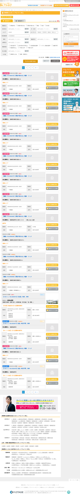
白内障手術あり (16, 465)
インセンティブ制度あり (29, 457)
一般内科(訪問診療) (22, 419)
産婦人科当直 (35, 439)
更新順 (54, 57)
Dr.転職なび (33, 5)
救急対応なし (14, 47)
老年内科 (53, 421)
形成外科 (14, 427)
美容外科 (20, 427)
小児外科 (31, 427)
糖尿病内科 (14, 421)
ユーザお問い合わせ (59, 487)
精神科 (27, 429)
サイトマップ (60, 1)
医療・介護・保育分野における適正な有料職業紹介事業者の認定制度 (68, 492)
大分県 (22, 446)
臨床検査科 (26, 435)
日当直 (47, 25)
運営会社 (18, 487)
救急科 (20, 433)
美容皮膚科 (41, 429)
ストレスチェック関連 (17, 435)
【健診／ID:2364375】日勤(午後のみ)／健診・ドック (17, 136)
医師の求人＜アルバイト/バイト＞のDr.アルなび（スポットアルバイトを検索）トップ (40, 485)
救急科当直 (14, 439)
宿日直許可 (13, 45)
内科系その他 (39, 422)
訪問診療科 (47, 421)
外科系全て (7, 425)
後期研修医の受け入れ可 (42, 470)
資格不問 (20, 457)
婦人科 (13, 431)
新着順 (51, 57)
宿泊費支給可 (23, 460)
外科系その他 (43, 427)
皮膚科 (36, 429)
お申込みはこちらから (27, 407)
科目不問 (14, 429)
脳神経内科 (34, 421)
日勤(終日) (12, 25)
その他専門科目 (34, 435)
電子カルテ (14, 467)
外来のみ (41, 458)
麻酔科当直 (50, 437)
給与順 (58, 57)
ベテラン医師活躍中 (45, 45)
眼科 (18, 431)
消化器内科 (44, 419)
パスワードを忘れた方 (69, 46)
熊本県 (17, 446)
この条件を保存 (55, 61)
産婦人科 (53, 429)
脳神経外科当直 (42, 437)
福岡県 (3, 446)
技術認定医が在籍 (47, 472)
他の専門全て (6, 429)
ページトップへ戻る (74, 479)
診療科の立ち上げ (30, 470)
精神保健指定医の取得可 (35, 472)
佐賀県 (8, 446)
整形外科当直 (34, 437)
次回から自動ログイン (71, 41)
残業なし (23, 458)
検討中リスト (75, 5)
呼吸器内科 (31, 419)
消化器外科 (34, 425)
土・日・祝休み (16, 458)
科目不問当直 (15, 437)
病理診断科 (53, 431)
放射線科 (47, 431)
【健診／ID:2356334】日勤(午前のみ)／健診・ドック (17, 236)
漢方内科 (14, 422)
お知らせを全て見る (74, 29)
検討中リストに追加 (52, 87)
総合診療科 (14, 433)
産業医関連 (46, 433)
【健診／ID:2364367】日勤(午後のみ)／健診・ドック (17, 95)
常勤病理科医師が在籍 (29, 474)
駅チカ (28, 458)
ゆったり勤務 (34, 458)
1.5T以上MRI (37, 467)
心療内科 (41, 421)
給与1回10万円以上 (23, 45)
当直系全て (7, 437)
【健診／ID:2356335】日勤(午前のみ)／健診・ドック (17, 256)
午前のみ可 (22, 47)
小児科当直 (28, 439)
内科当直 (22, 437)
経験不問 (55, 45)
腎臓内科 (28, 421)
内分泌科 (50, 419)
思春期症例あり (46, 465)
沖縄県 (36, 446)
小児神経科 (39, 433)
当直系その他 (43, 439)
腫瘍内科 (25, 422)
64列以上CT (29, 467)
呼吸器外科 (20, 425)
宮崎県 (26, 446)
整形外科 (46, 425)
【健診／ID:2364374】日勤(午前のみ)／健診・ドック (17, 156)
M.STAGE (17, 492)
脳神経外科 (52, 425)
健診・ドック (21, 429)
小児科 (31, 429)
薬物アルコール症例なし (35, 465)
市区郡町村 (4, 35)
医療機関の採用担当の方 (72, 1)
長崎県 (13, 446)
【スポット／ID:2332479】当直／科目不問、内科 (16, 368)
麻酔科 (42, 431)
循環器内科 (37, 419)
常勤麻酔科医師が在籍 (17, 474)
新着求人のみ (14, 54)
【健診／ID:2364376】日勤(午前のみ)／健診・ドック (17, 196)
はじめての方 (53, 1)
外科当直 (27, 437)
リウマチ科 (32, 433)
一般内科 (14, 419)
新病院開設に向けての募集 (18, 470)
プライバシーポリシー (34, 487)
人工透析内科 (22, 421)
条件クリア (46, 61)
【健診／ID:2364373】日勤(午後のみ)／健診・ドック (17, 75)
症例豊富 (38, 463)
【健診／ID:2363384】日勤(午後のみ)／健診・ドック (17, 216)
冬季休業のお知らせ (68, 20)
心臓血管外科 (27, 425)
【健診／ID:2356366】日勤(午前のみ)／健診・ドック (17, 276)
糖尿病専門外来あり (46, 463)
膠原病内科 (31, 422)
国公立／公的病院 (16, 472)
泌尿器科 (48, 429)
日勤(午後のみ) (30, 25)
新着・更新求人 (23, 54)
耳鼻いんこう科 (24, 431)
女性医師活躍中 (34, 45)
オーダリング (22, 467)
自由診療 (54, 465)
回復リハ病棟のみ (16, 463)
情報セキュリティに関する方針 (47, 487)
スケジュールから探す (7, 17)
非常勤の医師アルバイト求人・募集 (7, 10)
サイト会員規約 (24, 487)
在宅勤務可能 (47, 458)
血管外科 (37, 427)
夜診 (38, 25)
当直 (42, 25)
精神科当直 (21, 439)
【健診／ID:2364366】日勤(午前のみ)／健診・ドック (17, 115)
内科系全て (7, 419)
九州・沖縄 (29, 10)
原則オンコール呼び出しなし (43, 457)
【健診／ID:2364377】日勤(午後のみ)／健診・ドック (17, 176)
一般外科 (14, 425)
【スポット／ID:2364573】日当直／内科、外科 (15, 296)
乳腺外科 (41, 425)
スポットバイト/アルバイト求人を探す (20, 10)
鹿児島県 (32, 446)
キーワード (33, 32)
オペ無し (54, 458)
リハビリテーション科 (34, 431)
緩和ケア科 (26, 433)
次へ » (36, 67)
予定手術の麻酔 (24, 465)
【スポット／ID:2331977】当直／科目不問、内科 (16, 323)
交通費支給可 (15, 460)
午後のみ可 (30, 47)
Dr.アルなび (46, 5)
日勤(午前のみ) (21, 25)
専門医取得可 (25, 472)
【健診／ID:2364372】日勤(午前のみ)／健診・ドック (17, 348)
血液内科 (20, 422)
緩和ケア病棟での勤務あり (28, 463)
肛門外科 (25, 427)
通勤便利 (14, 457)
